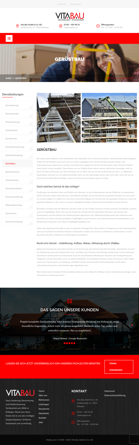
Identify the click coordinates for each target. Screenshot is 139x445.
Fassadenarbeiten (13, 188)
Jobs (41, 422)
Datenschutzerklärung (115, 395)
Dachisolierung (12, 122)
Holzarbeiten (11, 130)
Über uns (43, 395)
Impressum (62, 4)
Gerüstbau (10, 163)
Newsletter (44, 413)
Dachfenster (11, 138)
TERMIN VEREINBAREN (120, 78)
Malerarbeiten (12, 180)
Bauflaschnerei (12, 171)
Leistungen (44, 404)
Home (8, 78)
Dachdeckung (11, 105)
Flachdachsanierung (14, 146)
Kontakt (42, 417)
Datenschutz (76, 4)
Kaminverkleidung (14, 221)
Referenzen (44, 399)
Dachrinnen (10, 213)
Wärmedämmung (13, 205)
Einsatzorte (44, 408)
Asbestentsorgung (14, 155)
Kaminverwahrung (14, 196)
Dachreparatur (12, 113)
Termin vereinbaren (115, 366)
